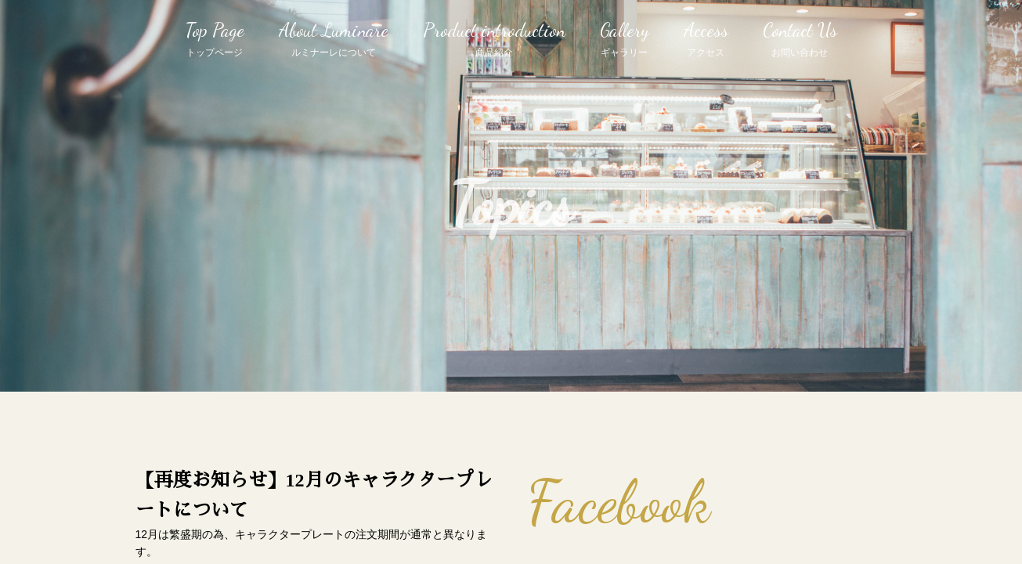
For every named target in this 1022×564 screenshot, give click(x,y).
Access (706, 40)
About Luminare (333, 40)
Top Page (214, 40)
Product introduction (494, 40)
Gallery (624, 40)
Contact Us (800, 40)
